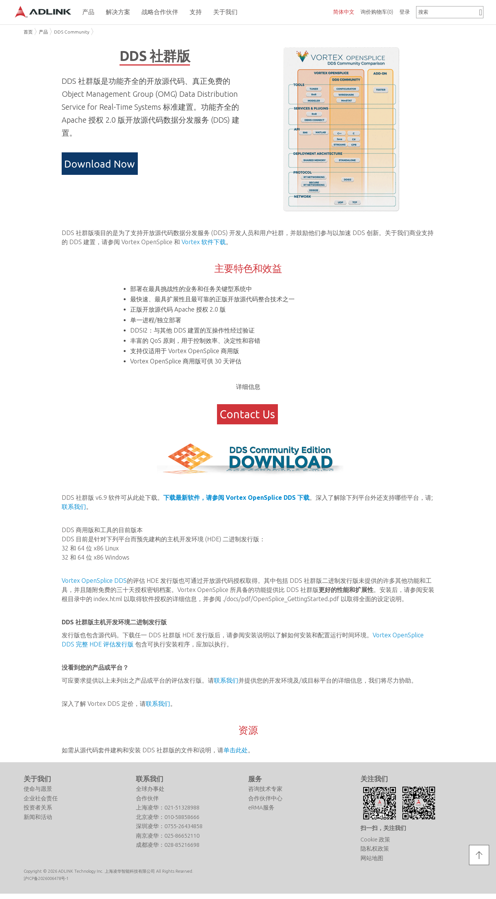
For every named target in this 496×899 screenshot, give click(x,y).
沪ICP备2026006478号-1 (46, 878)
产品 (43, 31)
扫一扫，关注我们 (383, 828)
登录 (404, 12)
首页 (28, 31)
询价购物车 (376, 12)
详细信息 (248, 386)
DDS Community (71, 31)
